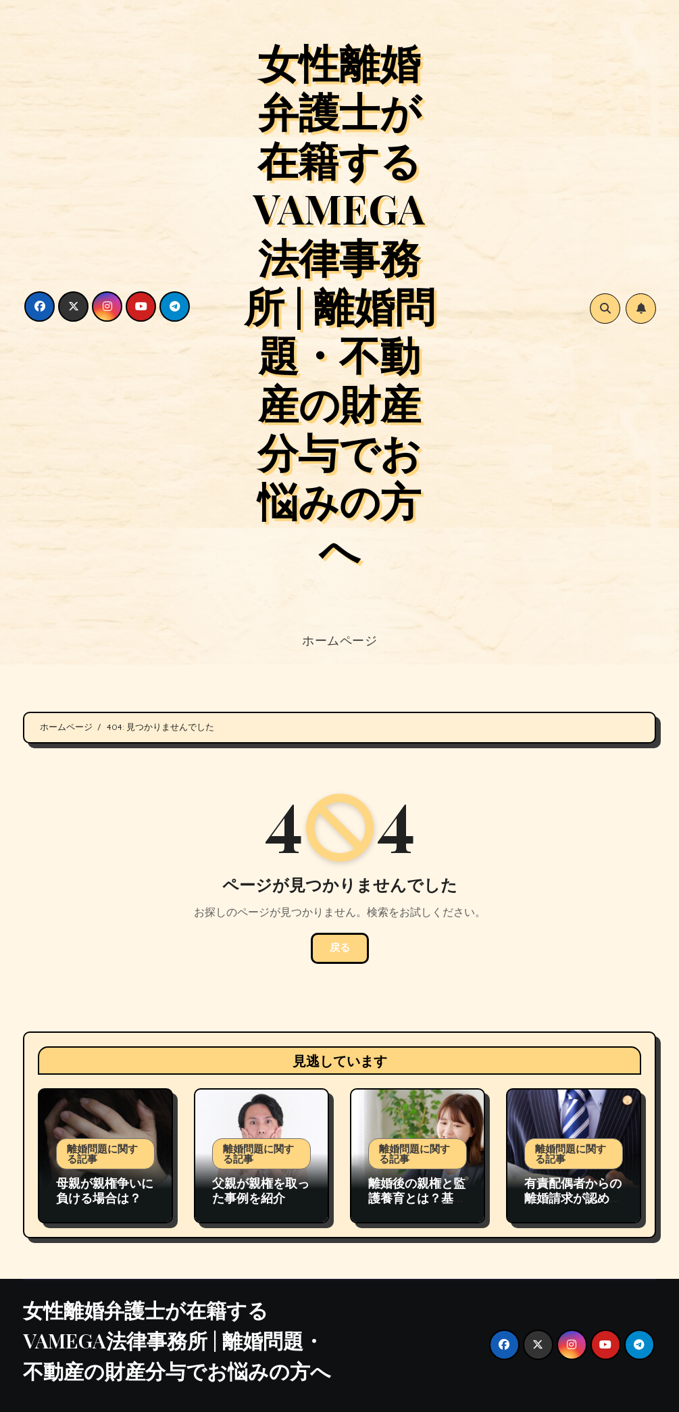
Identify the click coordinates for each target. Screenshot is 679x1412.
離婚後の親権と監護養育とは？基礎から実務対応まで (417, 1197)
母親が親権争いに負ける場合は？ (104, 1190)
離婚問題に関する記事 (102, 1153)
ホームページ (339, 640)
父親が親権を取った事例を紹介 (260, 1190)
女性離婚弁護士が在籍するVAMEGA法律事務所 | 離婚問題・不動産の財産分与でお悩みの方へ (339, 304)
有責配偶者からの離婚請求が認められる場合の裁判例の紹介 (573, 1205)
